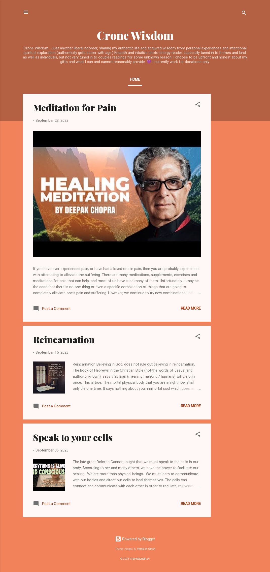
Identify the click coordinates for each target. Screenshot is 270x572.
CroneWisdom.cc (140, 558)
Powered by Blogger (135, 539)
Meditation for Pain (74, 107)
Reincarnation (64, 339)
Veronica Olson (146, 549)
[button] (198, 105)
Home (135, 79)
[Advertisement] (231, 169)
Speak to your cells (73, 437)
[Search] (244, 13)
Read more (191, 308)
